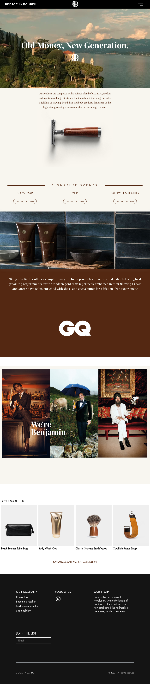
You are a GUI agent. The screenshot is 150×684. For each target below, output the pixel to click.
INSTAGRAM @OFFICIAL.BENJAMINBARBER (75, 562)
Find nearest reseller (27, 606)
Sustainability (23, 610)
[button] (141, 4)
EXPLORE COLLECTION (25, 201)
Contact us (22, 597)
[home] (20, 3)
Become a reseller (26, 601)
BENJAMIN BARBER (26, 673)
